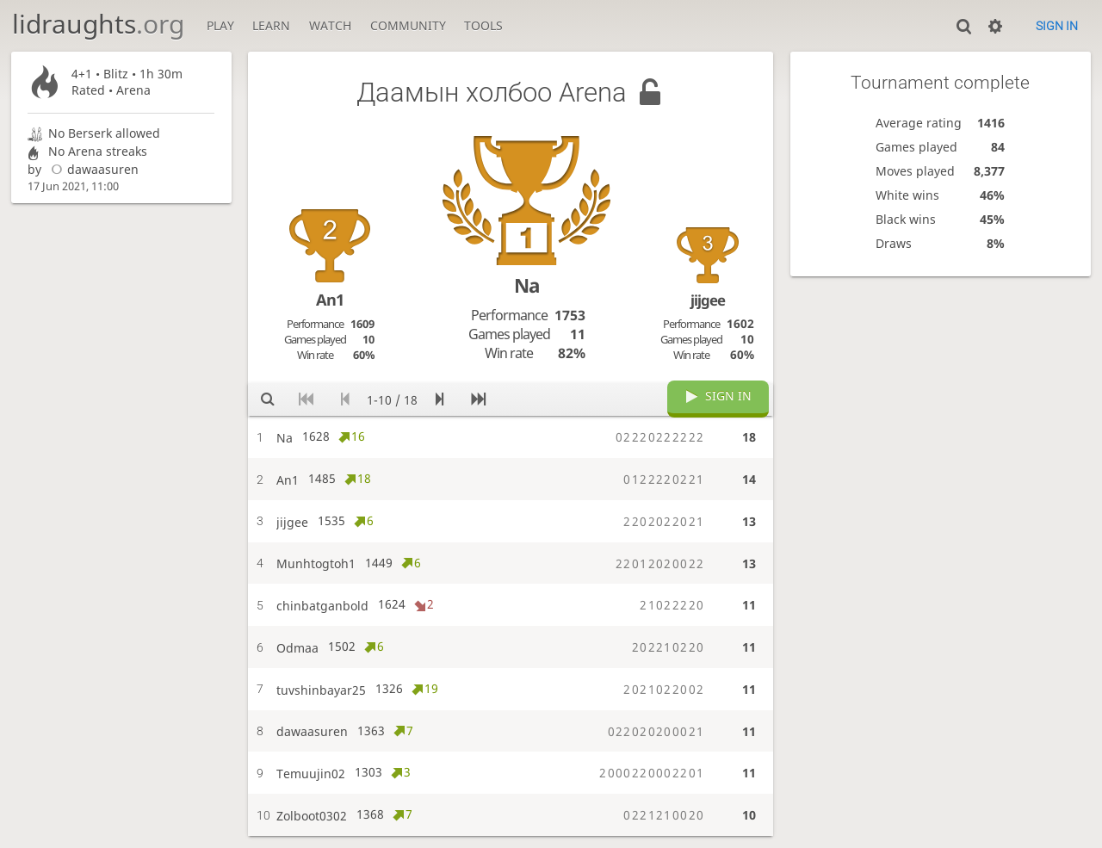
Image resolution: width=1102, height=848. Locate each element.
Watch (330, 25)
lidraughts (98, 23)
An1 (330, 299)
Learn (271, 25)
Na (526, 285)
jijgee (707, 300)
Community (408, 25)
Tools (483, 25)
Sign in (1057, 26)
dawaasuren (91, 169)
